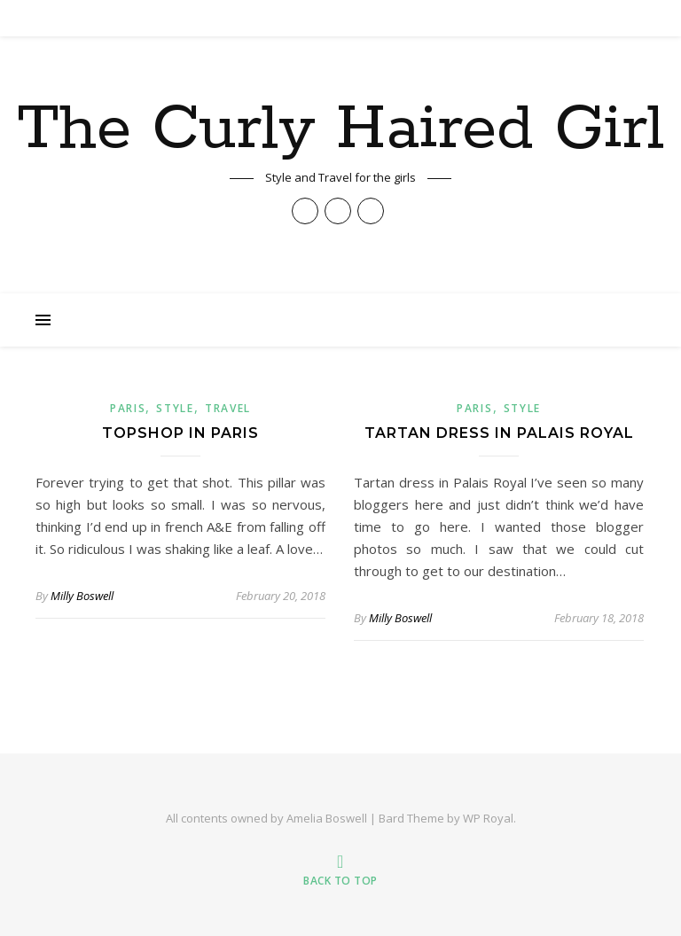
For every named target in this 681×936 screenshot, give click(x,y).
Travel (228, 408)
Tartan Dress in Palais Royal (499, 433)
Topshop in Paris (180, 433)
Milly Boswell (82, 596)
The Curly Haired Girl (340, 130)
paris (128, 408)
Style (175, 408)
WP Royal (488, 818)
